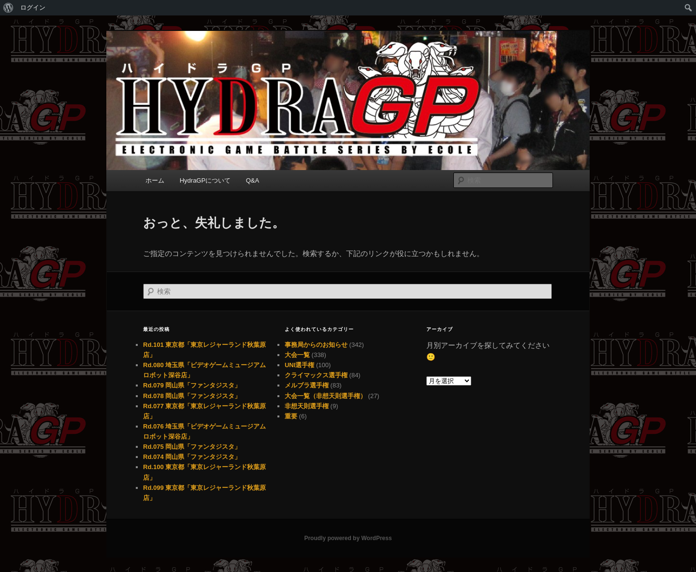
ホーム (154, 180)
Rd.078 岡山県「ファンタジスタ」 (192, 396)
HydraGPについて (205, 180)
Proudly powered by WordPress (348, 538)
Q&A (252, 180)
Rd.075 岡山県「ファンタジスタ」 (192, 446)
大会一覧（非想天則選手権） (325, 396)
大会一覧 (297, 354)
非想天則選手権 (307, 406)
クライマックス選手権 (316, 375)
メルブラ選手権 (307, 385)
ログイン (32, 7)
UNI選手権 (299, 365)
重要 (291, 416)
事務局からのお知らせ (316, 344)
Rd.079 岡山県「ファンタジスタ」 (192, 385)
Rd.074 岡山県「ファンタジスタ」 (192, 456)
